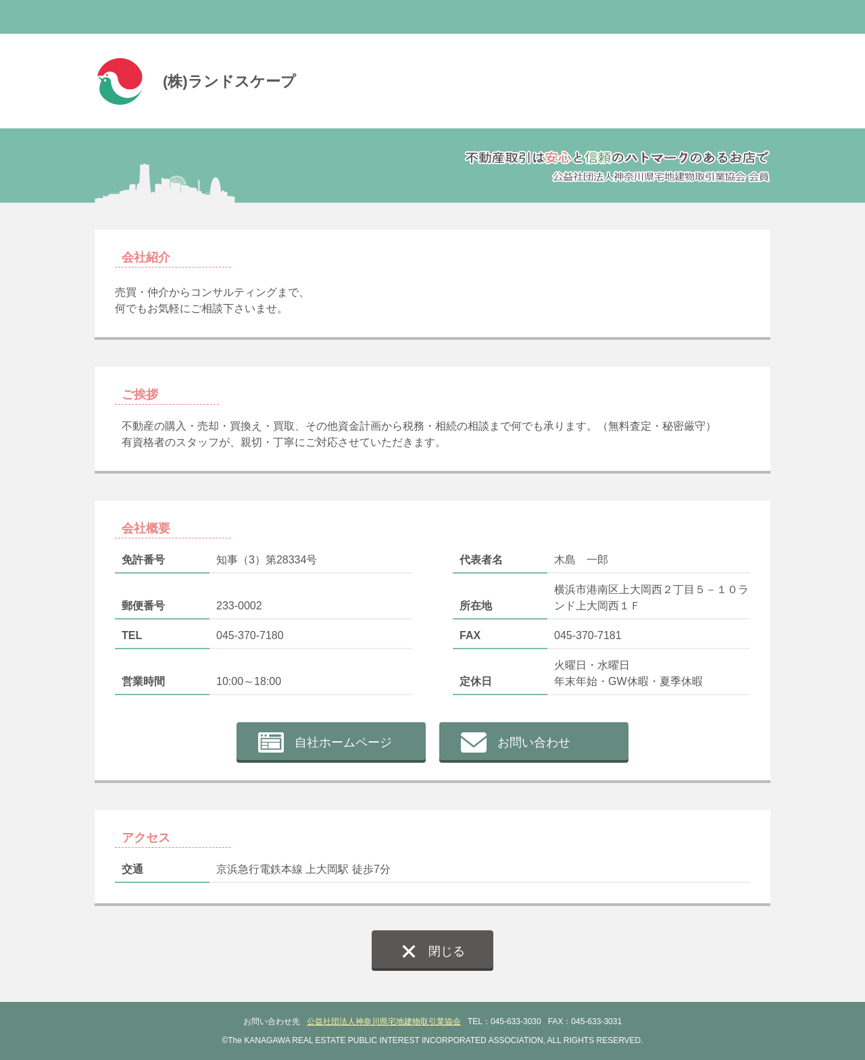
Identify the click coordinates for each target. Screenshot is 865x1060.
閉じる (446, 951)
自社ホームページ (343, 742)
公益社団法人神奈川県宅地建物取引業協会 (384, 1021)
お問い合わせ (533, 742)
